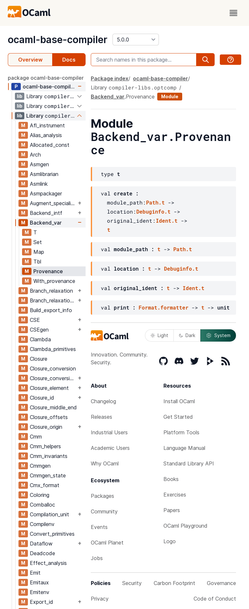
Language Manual (184, 448)
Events (99, 527)
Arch (35, 154)
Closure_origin (46, 427)
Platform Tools (181, 432)
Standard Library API (188, 463)
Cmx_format (44, 485)
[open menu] (233, 13)
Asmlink (39, 184)
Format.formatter (164, 307)
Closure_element (49, 388)
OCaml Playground (185, 525)
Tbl (37, 261)
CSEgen (39, 329)
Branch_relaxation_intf (53, 300)
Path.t (155, 202)
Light (159, 335)
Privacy (100, 598)
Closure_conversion (53, 368)
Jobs (97, 558)
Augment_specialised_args (53, 203)
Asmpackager (46, 193)
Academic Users (110, 448)
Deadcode (42, 553)
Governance (221, 583)
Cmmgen (40, 466)
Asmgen (39, 164)
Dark (187, 335)
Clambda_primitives (53, 349)
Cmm (36, 436)
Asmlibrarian (44, 174)
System (218, 335)
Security (132, 583)
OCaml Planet (107, 542)
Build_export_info (51, 310)
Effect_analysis (48, 563)
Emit (35, 572)
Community (104, 511)
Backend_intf (46, 213)
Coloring (39, 495)
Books (171, 479)
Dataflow (41, 543)
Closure (38, 359)
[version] (136, 39)
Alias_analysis (46, 135)
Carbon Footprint (174, 583)
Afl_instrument (47, 125)
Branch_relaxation (51, 290)
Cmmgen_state (48, 475)
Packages (102, 496)
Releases (101, 417)
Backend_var (46, 222)
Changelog (103, 401)
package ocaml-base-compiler (46, 78)
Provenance (48, 271)
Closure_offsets (49, 417)
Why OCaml (105, 463)
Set (37, 242)
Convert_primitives (52, 534)
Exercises (174, 494)
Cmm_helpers (45, 446)
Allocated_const (49, 145)
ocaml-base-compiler (57, 39)
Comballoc (42, 504)
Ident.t (166, 220)
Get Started (178, 417)
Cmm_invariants (48, 456)
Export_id (41, 602)
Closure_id (42, 397)
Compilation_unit (49, 514)
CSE (35, 320)
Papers (171, 510)
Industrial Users (109, 432)
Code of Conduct (215, 598)
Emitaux (39, 582)
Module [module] (169, 96)
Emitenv (39, 592)
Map (38, 252)
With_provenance (54, 281)
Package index (109, 78)
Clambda (40, 339)
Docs (69, 59)
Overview (30, 59)
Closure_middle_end (53, 407)
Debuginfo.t (153, 211)
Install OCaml (179, 401)
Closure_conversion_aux (53, 378)
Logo (169, 541)
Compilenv (42, 524)
